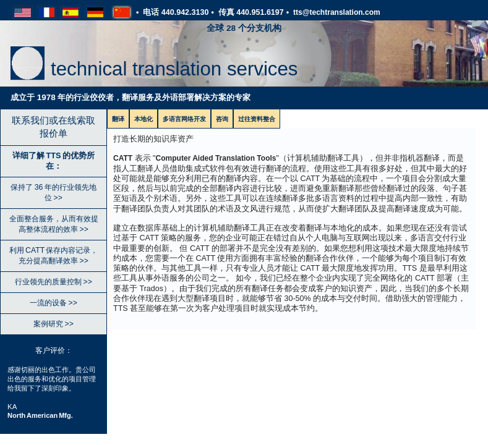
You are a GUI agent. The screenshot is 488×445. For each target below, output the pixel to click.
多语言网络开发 (184, 119)
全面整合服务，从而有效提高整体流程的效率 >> (53, 224)
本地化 (143, 119)
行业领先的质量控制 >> (53, 282)
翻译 (118, 119)
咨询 (222, 119)
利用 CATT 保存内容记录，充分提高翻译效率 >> (53, 255)
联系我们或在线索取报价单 (53, 126)
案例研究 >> (53, 324)
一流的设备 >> (53, 303)
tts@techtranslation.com (336, 12)
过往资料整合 (256, 119)
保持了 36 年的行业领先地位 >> (53, 192)
